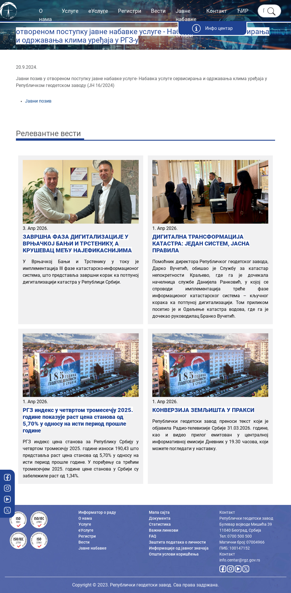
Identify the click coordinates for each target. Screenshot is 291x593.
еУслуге (98, 11)
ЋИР (242, 11)
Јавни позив (38, 101)
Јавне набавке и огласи (186, 23)
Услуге (70, 11)
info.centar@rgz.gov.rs (239, 560)
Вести (158, 11)
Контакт (216, 11)
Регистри (129, 11)
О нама (45, 15)
